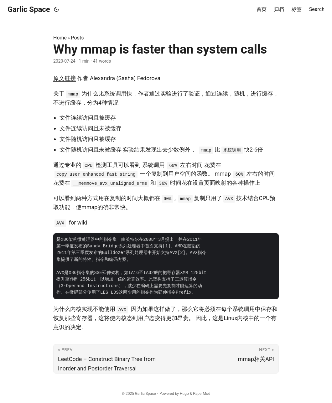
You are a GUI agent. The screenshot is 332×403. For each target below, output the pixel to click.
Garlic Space (29, 9)
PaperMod (201, 393)
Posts (77, 38)
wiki (82, 222)
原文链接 (64, 78)
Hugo (184, 393)
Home (60, 38)
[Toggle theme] (56, 9)
